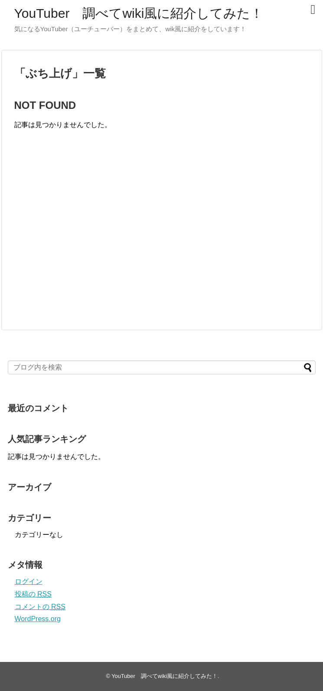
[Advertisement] (87, 238)
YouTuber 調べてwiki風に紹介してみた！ (139, 13)
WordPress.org (38, 618)
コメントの (40, 606)
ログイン (28, 581)
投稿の (33, 594)
